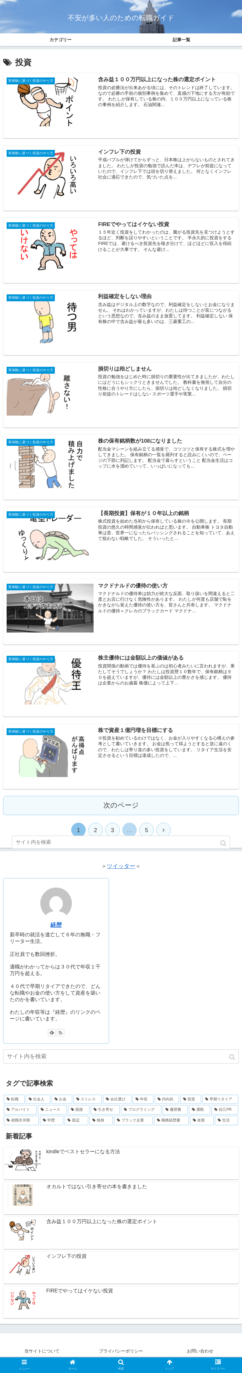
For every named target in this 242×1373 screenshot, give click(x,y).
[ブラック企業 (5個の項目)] (133, 1126)
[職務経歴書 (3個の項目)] (171, 1126)
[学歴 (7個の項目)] (52, 1126)
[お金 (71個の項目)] (62, 1104)
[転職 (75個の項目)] (14, 1104)
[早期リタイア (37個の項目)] (220, 1104)
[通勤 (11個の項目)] (199, 1115)
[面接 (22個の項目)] (78, 1115)
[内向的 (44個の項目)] (167, 1104)
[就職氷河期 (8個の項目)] (21, 1126)
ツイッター (121, 871)
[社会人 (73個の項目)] (38, 1104)
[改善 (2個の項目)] (202, 1126)
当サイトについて (42, 1356)
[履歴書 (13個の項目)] (175, 1115)
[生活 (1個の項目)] (227, 1126)
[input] (121, 1062)
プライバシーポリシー (121, 1356)
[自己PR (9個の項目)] (224, 1115)
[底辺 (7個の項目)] (76, 1126)
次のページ (121, 811)
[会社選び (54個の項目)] (117, 1104)
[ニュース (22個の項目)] (52, 1115)
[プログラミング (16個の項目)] (141, 1115)
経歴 (56, 930)
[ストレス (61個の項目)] (87, 1104)
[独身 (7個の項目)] (101, 1126)
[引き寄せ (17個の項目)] (105, 1115)
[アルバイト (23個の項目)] (20, 1115)
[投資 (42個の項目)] (190, 1104)
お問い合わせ (200, 1356)
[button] (233, 1062)
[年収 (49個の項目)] (143, 1104)
